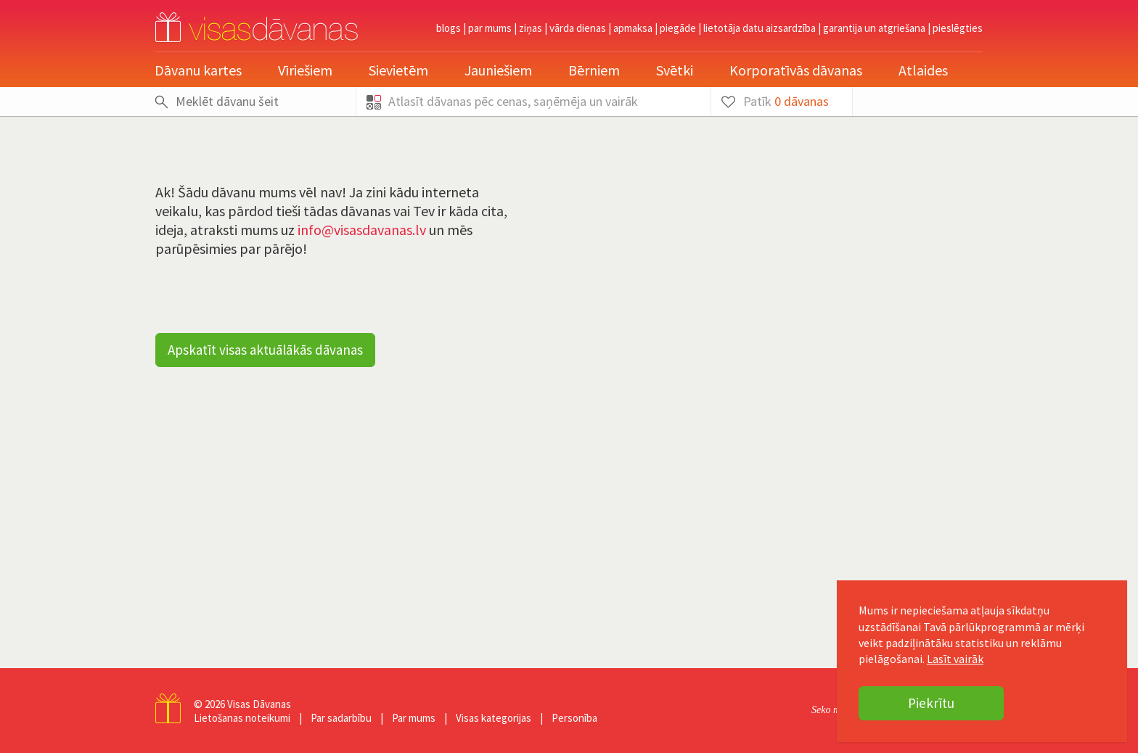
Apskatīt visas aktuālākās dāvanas (265, 349)
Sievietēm (398, 70)
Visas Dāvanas (259, 704)
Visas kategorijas (493, 718)
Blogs (448, 28)
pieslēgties (958, 28)
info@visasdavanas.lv (362, 230)
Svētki (674, 70)
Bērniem (594, 70)
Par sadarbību (341, 718)
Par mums (490, 28)
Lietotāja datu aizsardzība (759, 28)
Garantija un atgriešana (874, 28)
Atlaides (923, 70)
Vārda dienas (577, 28)
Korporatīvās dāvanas (795, 70)
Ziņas (530, 28)
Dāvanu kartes (198, 70)
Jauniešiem (498, 70)
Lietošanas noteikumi (242, 718)
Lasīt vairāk (955, 658)
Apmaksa (632, 28)
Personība (574, 718)
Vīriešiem (305, 70)
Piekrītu (931, 703)
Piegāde (678, 28)
